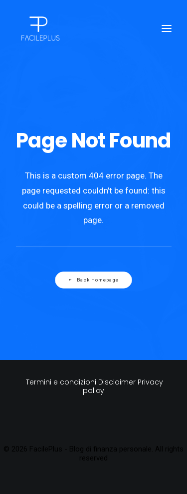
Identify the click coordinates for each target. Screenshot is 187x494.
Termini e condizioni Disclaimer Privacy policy (93, 386)
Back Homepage (93, 280)
